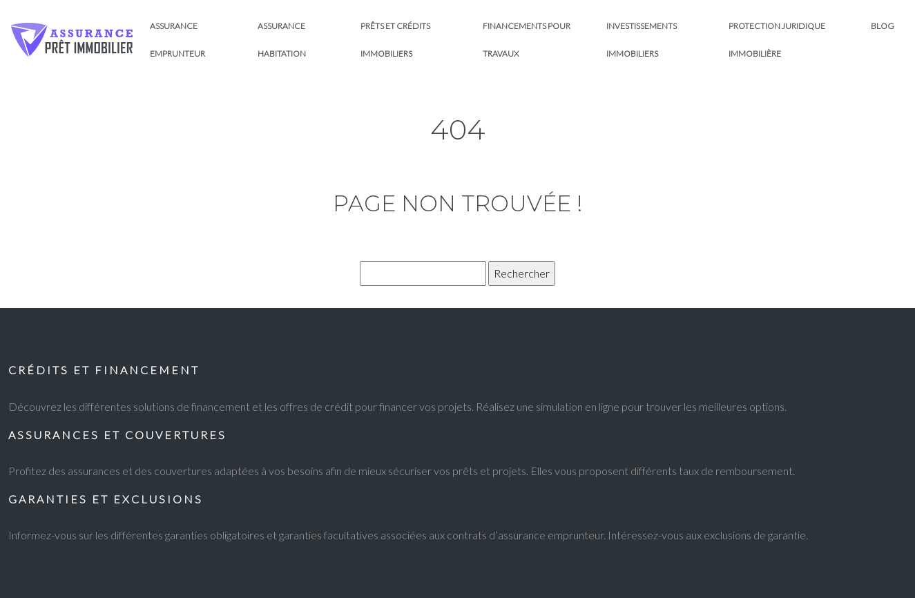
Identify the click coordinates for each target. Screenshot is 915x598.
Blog (882, 26)
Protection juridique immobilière (777, 40)
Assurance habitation (282, 40)
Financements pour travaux (526, 40)
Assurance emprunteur (177, 40)
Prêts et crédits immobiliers (395, 40)
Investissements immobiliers (641, 40)
